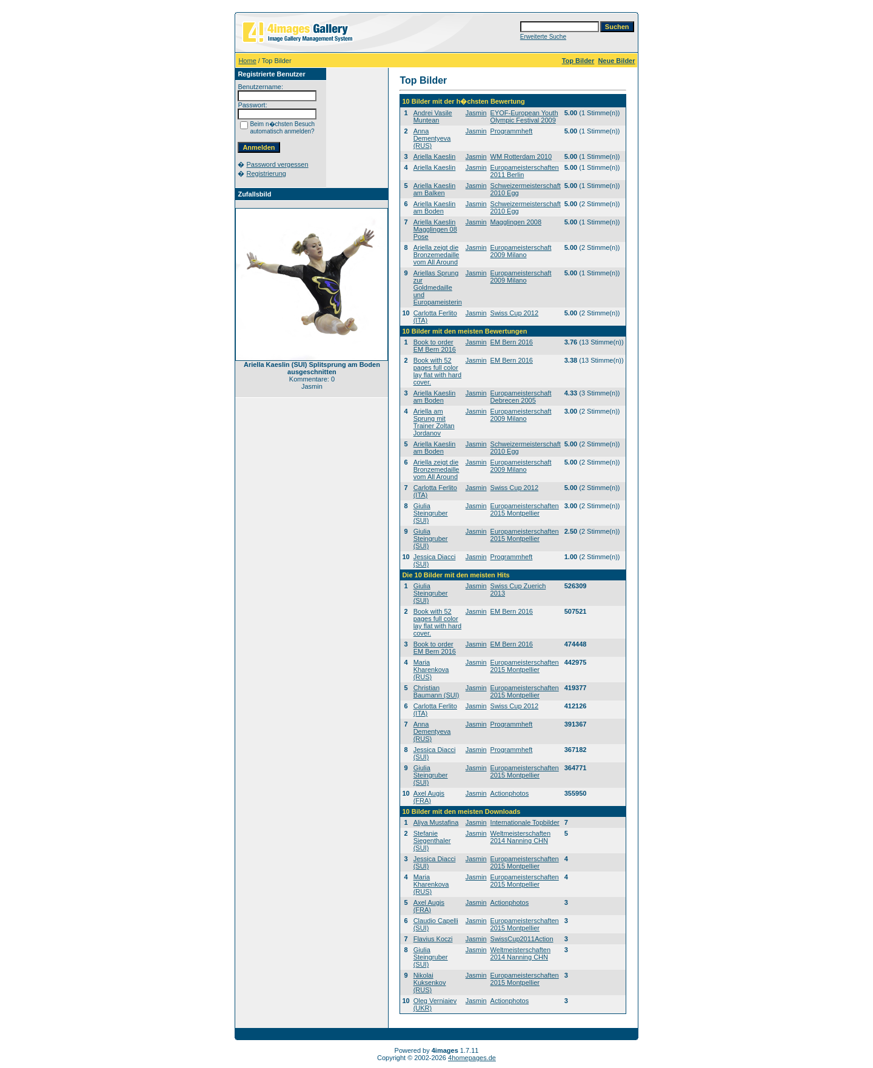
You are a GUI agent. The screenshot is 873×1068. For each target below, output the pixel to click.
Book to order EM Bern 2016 (434, 345)
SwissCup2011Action (522, 938)
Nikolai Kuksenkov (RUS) (429, 982)
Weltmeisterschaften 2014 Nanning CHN (520, 837)
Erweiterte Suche (543, 36)
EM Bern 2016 (511, 342)
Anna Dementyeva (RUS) (432, 138)
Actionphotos (509, 793)
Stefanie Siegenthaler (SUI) (432, 840)
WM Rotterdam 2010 (521, 156)
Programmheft (511, 131)
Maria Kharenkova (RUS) (431, 669)
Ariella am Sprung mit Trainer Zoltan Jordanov (434, 422)
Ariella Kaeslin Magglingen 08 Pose (435, 229)
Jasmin (476, 112)
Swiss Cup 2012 (514, 313)
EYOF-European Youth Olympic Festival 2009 (524, 116)
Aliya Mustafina (436, 822)
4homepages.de (472, 1057)
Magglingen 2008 (515, 222)
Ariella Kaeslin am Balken (434, 189)
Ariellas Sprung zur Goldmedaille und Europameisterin (437, 287)
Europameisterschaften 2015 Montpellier (524, 509)
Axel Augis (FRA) (428, 797)
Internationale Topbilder (525, 822)
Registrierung (266, 173)
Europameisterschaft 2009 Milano (521, 251)
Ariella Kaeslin (434, 156)
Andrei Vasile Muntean (432, 116)
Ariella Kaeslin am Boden (434, 207)
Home (247, 60)
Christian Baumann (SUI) (436, 691)
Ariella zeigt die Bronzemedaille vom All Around (436, 255)
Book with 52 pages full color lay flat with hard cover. (437, 371)
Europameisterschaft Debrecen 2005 (521, 396)
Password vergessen (277, 164)
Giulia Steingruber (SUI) (430, 513)
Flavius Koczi (433, 938)
